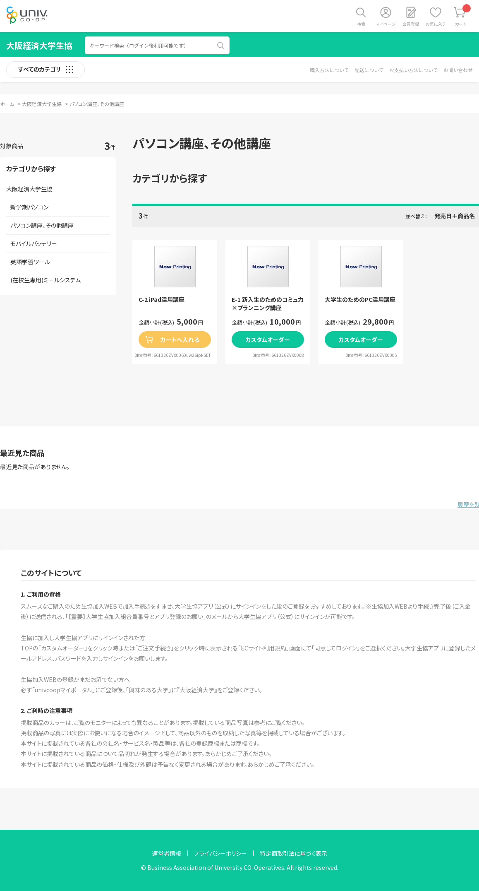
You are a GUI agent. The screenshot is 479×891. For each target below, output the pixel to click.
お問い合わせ (458, 69)
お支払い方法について (413, 69)
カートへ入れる (179, 339)
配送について (368, 69)
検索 (361, 24)
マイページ (386, 24)
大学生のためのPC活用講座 (360, 299)
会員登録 (410, 24)
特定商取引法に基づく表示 (293, 853)
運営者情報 (166, 853)
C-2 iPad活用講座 (161, 299)
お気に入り (435, 24)
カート (463, 15)
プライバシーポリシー (220, 853)
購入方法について (329, 69)
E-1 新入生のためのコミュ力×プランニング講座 (268, 304)
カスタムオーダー (268, 339)
